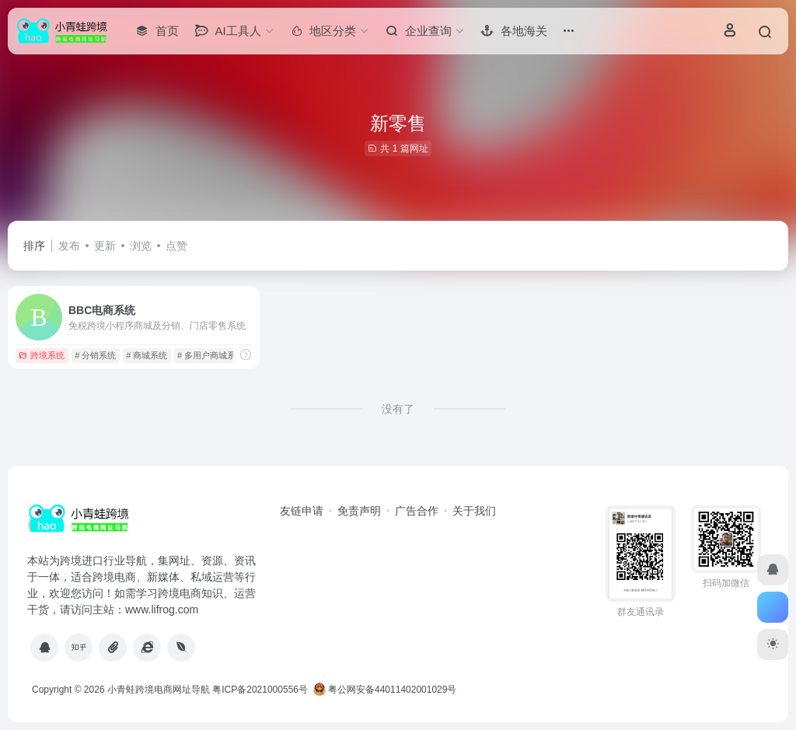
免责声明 (359, 511)
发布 (69, 245)
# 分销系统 (95, 355)
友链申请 (301, 511)
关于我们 (474, 511)
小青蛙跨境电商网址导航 (158, 689)
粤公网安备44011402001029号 (385, 689)
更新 (105, 245)
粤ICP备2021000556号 (260, 689)
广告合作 (416, 511)
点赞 (176, 245)
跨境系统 (42, 355)
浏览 (141, 245)
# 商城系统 (146, 355)
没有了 (398, 409)
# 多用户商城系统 (210, 355)
